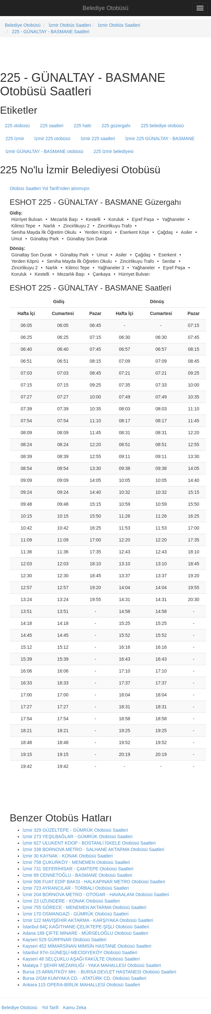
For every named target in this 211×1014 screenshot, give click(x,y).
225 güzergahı (116, 125)
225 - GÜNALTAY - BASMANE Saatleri (50, 31)
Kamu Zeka (74, 1007)
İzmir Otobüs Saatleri (70, 25)
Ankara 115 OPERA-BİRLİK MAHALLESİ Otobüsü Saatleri (81, 984)
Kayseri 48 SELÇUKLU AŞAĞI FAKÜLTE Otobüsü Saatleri (81, 958)
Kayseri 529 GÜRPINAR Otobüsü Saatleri (64, 939)
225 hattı (82, 125)
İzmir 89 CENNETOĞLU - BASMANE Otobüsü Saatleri (77, 875)
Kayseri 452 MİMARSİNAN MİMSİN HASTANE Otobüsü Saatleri (87, 946)
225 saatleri (51, 125)
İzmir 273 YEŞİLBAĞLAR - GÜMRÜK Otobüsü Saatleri (78, 836)
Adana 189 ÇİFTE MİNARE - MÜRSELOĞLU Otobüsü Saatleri (85, 933)
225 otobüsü (17, 125)
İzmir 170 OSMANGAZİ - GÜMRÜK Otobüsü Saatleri (75, 913)
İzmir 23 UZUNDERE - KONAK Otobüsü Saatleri (71, 901)
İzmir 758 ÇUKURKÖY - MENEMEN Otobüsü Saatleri (76, 862)
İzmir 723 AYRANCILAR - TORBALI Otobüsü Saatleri (76, 888)
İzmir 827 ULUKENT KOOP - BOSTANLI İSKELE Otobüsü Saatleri (89, 843)
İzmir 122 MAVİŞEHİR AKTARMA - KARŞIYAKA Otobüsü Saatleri (88, 920)
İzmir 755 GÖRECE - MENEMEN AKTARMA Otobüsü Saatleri (84, 907)
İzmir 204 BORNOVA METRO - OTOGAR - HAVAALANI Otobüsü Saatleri (96, 894)
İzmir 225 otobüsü (52, 138)
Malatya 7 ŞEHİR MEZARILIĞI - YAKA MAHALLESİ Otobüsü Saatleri (92, 965)
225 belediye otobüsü (162, 125)
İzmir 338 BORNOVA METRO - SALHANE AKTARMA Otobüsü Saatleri (93, 849)
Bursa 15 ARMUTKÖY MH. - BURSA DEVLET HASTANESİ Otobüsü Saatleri (99, 971)
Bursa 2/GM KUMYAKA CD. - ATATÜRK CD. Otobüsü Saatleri (84, 978)
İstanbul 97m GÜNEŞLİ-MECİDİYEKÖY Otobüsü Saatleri (80, 952)
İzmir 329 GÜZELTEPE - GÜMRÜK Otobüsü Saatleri (75, 830)
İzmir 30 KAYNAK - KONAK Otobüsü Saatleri (68, 855)
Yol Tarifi (50, 1007)
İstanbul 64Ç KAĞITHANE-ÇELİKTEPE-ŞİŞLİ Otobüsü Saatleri (86, 926)
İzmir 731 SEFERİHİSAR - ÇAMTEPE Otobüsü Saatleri (78, 868)
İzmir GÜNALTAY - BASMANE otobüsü (44, 151)
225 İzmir (14, 138)
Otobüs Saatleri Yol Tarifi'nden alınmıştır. (50, 188)
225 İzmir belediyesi (114, 151)
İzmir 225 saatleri (98, 138)
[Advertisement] (75, 53)
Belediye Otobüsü (105, 8)
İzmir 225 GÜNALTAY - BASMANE (159, 138)
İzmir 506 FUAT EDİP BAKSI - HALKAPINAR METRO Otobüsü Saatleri (94, 881)
